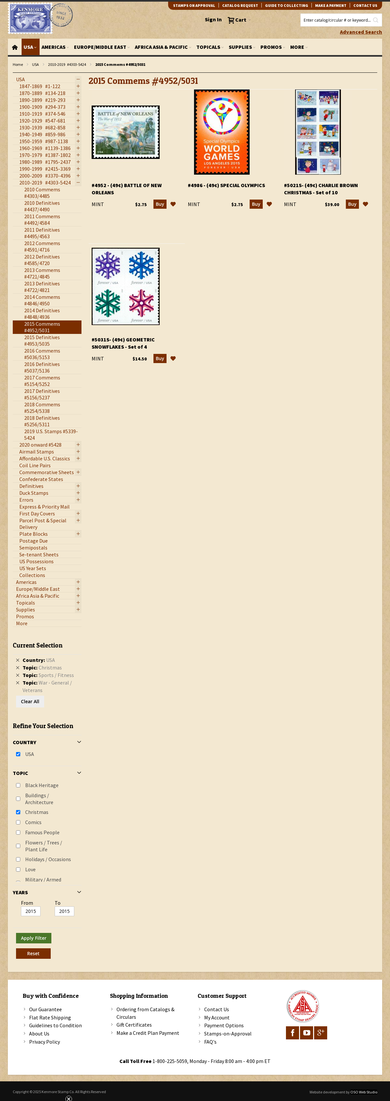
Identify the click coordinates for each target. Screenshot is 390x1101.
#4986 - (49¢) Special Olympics (226, 185)
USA (35, 64)
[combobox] (341, 20)
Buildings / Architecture (39, 798)
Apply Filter (33, 938)
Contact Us (216, 1009)
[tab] (47, 797)
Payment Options (224, 1025)
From (27, 902)
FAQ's (210, 1041)
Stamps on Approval (194, 5)
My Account (217, 1017)
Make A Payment (330, 5)
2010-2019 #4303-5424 (67, 64)
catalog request (240, 5)
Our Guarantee (45, 1009)
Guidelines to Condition (55, 1025)
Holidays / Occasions (48, 859)
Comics (33, 822)
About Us (39, 1033)
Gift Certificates (134, 1024)
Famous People (42, 832)
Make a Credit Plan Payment (147, 1033)
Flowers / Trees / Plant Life (43, 846)
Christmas (36, 812)
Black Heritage (42, 785)
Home (18, 64)
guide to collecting (286, 5)
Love (30, 869)
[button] (173, 204)
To (58, 902)
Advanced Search (361, 32)
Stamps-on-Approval (228, 1033)
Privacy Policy (44, 1041)
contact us (365, 5)
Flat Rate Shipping (50, 1017)
